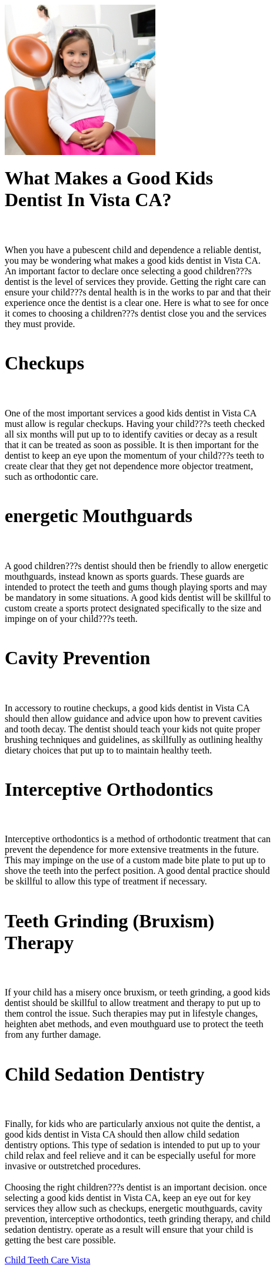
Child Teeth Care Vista (47, 1260)
